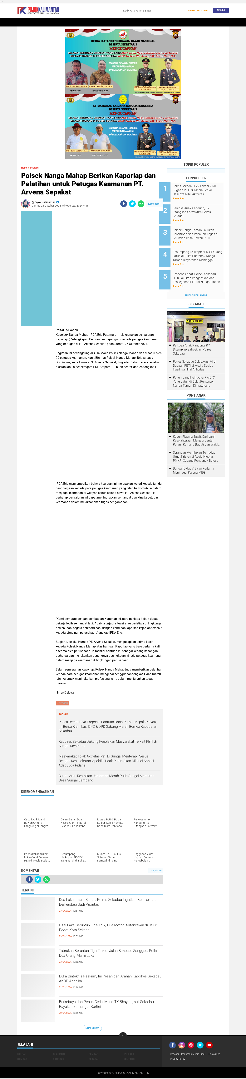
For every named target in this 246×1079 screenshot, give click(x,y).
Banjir (160, 22)
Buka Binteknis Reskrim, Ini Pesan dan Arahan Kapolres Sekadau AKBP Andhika (108, 981)
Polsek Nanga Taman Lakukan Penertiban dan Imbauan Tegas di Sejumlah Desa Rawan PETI (200, 229)
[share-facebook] (123, 203)
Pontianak (65, 22)
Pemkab (187, 22)
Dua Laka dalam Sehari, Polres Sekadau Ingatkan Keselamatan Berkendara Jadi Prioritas (111, 904)
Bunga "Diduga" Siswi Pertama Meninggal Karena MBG (193, 457)
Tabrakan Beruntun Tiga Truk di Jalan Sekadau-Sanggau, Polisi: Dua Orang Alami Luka (110, 955)
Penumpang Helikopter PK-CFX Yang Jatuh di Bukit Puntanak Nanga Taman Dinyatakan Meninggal (199, 248)
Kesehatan (144, 22)
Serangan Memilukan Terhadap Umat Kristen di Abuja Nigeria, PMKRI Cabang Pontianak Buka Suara (194, 444)
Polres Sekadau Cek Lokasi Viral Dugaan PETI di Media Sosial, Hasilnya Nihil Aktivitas (201, 190)
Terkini (220, 10)
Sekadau (35, 22)
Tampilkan (155, 871)
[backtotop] (123, 1036)
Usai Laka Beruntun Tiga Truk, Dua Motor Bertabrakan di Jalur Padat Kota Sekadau (103, 930)
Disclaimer (216, 1054)
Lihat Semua (92, 1028)
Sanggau (58, 1059)
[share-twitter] (132, 203)
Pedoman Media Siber (195, 1054)
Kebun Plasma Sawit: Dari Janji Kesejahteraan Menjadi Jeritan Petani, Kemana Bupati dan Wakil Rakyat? (195, 428)
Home (22, 22)
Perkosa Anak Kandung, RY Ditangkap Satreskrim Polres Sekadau (200, 209)
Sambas (22, 1059)
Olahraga (127, 22)
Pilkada (129, 1054)
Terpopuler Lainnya (196, 282)
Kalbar (49, 22)
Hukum (112, 22)
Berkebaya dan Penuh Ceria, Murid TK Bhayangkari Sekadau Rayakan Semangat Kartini (104, 1009)
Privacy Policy (178, 1059)
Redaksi (175, 1054)
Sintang (82, 22)
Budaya (173, 22)
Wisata (200, 22)
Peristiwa (97, 22)
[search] (153, 10)
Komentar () (154, 203)
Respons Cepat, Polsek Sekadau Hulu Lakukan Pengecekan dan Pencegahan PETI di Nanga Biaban (201, 268)
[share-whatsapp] (141, 203)
